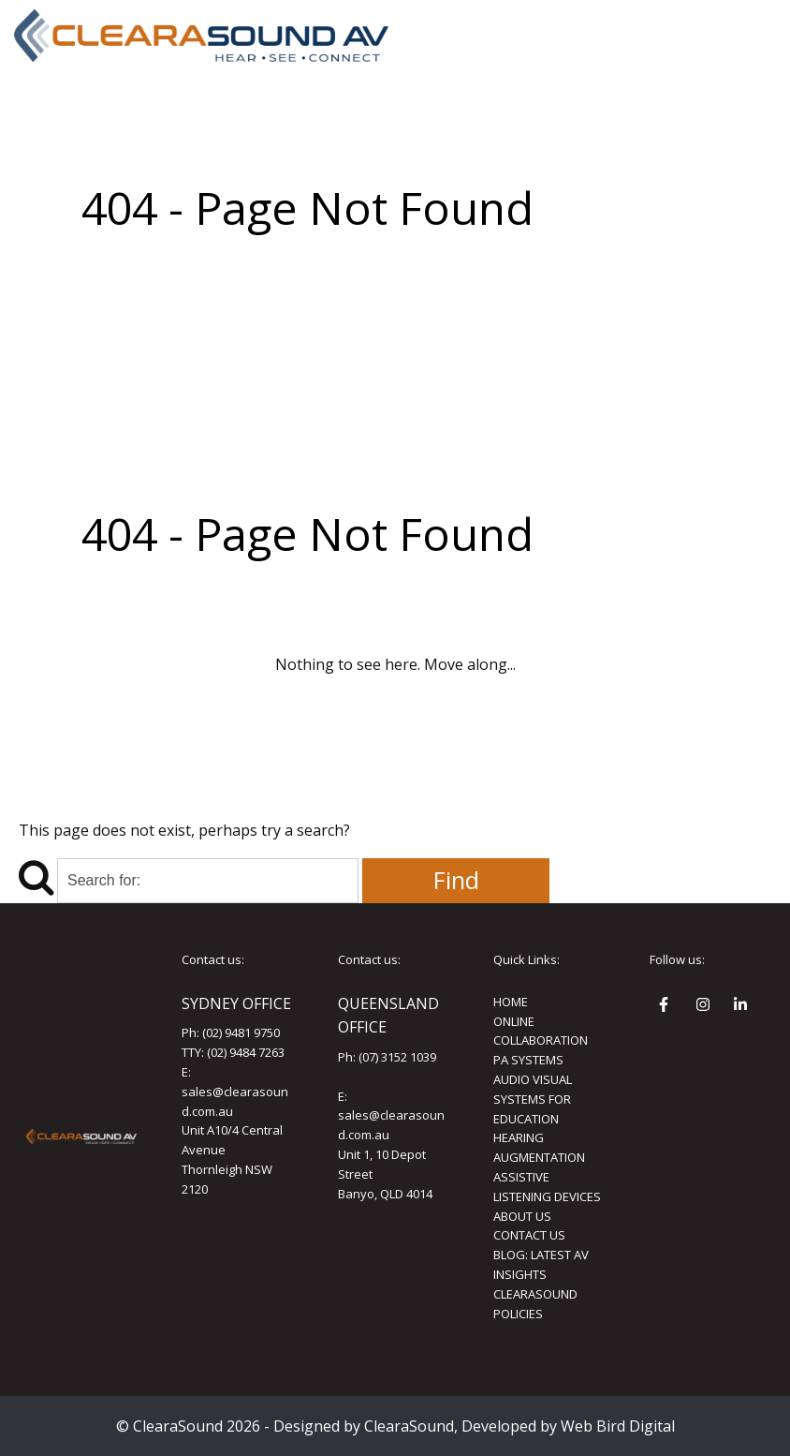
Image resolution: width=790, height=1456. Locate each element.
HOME (510, 1001)
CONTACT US (529, 1234)
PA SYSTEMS (528, 1059)
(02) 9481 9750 (241, 1032)
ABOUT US (522, 1216)
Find (456, 880)
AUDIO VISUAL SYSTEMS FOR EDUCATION (532, 1099)
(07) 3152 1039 (397, 1056)
